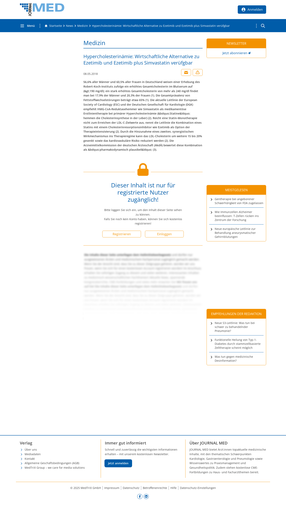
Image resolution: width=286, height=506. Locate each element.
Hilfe (173, 488)
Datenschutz (131, 488)
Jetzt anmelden (118, 463)
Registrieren (122, 234)
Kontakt (30, 459)
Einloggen (164, 234)
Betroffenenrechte (155, 488)
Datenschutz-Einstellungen (198, 488)
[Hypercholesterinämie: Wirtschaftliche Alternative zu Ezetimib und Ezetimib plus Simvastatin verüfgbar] (161, 26)
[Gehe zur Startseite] (53, 26)
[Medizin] (82, 26)
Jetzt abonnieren (234, 53)
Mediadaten (33, 454)
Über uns (31, 449)
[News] (69, 26)
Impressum (111, 488)
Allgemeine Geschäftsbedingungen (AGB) (52, 463)
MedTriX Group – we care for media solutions (55, 467)
